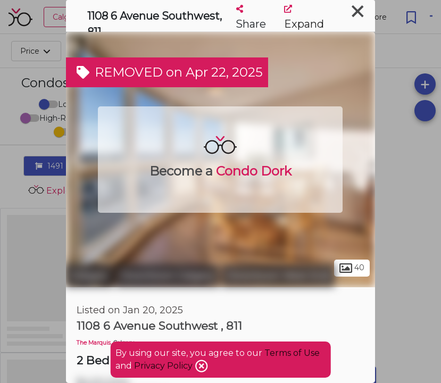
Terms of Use (292, 353)
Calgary (89, 275)
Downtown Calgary (167, 275)
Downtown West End (278, 275)
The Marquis (94, 342)
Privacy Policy (164, 366)
